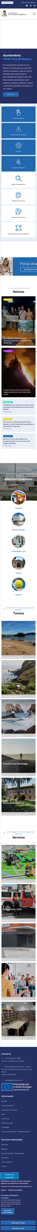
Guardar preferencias (7, 1211)
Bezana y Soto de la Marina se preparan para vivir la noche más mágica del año (16, 441)
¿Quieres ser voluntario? (11, 920)
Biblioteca (8, 1026)
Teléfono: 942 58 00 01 (28, 2)
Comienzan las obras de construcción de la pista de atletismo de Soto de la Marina (18, 407)
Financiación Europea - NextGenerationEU (15, 1131)
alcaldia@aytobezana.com (12, 1080)
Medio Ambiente (6, 1162)
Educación (5, 1157)
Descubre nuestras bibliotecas (13, 1038)
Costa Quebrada (12, 724)
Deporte (8, 402)
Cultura (8, 299)
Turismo (8, 351)
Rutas (6, 685)
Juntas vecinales (7, 1123)
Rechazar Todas (18, 1223)
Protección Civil (12, 909)
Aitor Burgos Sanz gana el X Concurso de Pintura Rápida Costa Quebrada (17, 340)
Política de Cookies (15, 1190)
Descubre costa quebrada (12, 735)
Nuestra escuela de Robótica (12, 881)
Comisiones (5, 1118)
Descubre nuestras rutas (11, 696)
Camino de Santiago (15, 763)
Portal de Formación (15, 987)
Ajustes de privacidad (9, 1176)
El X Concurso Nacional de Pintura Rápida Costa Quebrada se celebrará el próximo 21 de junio (18, 424)
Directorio (4, 1144)
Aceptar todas (18, 1228)
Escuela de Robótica (15, 869)
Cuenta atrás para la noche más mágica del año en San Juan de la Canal (17, 392)
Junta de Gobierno (7, 1105)
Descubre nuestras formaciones (14, 999)
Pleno (3, 1114)
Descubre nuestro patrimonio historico (16, 814)
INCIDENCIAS (7, 2)
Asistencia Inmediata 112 (11, 960)
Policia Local (10, 948)
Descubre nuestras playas (11, 657)
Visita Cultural (11, 802)
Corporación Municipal (9, 1110)
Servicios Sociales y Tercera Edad (12, 1153)
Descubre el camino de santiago (14, 775)
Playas (6, 645)
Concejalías (5, 1127)
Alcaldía (4, 1101)
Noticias (8, 436)
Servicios (11, 94)
